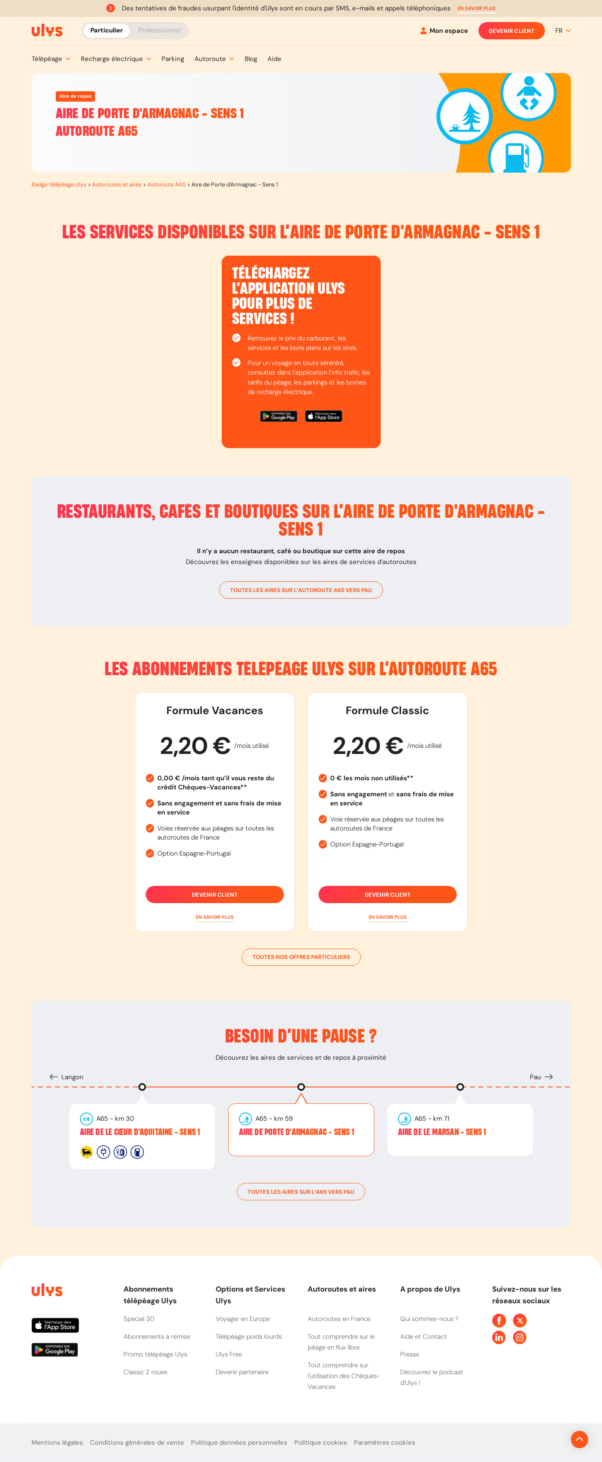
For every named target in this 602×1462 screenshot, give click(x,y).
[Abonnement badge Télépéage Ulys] (47, 30)
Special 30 (139, 1319)
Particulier (106, 30)
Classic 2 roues (145, 1372)
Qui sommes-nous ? (429, 1319)
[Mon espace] (444, 31)
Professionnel (159, 30)
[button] (477, 8)
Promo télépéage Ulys (155, 1354)
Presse (409, 1354)
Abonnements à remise (157, 1336)
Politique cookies (320, 1442)
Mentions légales (57, 1442)
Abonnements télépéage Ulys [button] (150, 1294)
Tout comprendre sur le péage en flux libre (341, 1342)
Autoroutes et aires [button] (342, 1289)
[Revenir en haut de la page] (550, 1439)
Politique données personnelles (239, 1442)
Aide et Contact (423, 1336)
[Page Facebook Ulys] (499, 1320)
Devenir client (511, 30)
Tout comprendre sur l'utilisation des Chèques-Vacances (344, 1376)
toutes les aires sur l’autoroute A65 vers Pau (301, 590)
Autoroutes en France (339, 1319)
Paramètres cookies (384, 1442)
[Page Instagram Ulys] (520, 1337)
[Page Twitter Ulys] (520, 1320)
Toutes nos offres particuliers (301, 957)
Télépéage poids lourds (249, 1336)
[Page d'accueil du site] (46, 1291)
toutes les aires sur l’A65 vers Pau (301, 1191)
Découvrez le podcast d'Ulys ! (431, 1377)
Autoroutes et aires (117, 184)
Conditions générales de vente (137, 1442)
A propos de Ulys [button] (430, 1289)
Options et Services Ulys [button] (250, 1294)
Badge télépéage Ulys (59, 184)
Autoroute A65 (166, 184)
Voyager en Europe (243, 1319)
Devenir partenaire (242, 1372)
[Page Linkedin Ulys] (499, 1337)
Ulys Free (229, 1354)
